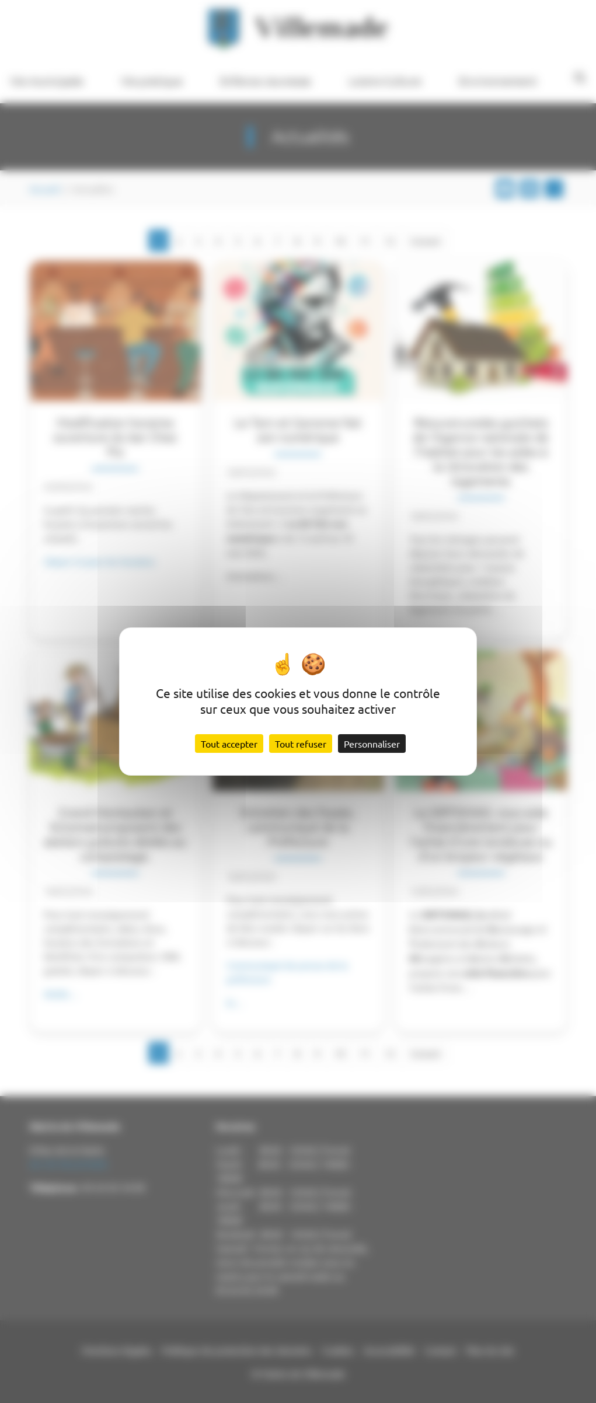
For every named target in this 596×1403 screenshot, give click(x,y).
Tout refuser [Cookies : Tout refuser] (300, 743)
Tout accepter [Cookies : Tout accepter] (229, 743)
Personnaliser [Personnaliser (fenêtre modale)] (372, 743)
